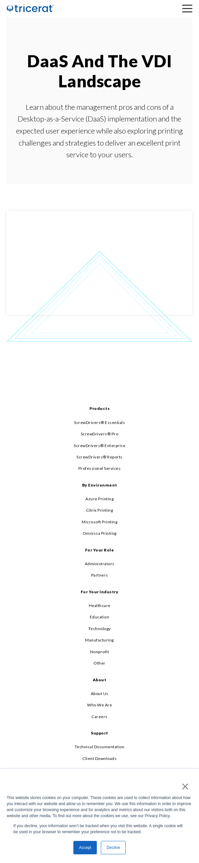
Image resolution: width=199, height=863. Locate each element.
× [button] (183, 786)
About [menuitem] (100, 679)
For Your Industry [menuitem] (100, 591)
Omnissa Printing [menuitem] (100, 533)
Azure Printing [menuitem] (99, 498)
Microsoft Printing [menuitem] (99, 521)
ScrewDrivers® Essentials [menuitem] (99, 422)
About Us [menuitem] (100, 693)
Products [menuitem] (99, 408)
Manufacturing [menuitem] (99, 639)
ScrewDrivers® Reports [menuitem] (99, 456)
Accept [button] (85, 847)
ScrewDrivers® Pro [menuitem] (100, 433)
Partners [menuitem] (99, 575)
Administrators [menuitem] (100, 563)
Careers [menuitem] (99, 716)
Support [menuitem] (99, 733)
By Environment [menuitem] (99, 485)
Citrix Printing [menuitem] (99, 510)
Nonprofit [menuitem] (99, 651)
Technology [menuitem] (99, 628)
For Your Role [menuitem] (99, 549)
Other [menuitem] (99, 663)
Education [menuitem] (100, 616)
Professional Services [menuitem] (99, 468)
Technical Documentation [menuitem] (100, 746)
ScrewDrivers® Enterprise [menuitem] (99, 445)
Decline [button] (113, 847)
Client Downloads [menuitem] (99, 758)
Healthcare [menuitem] (100, 605)
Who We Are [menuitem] (99, 704)
